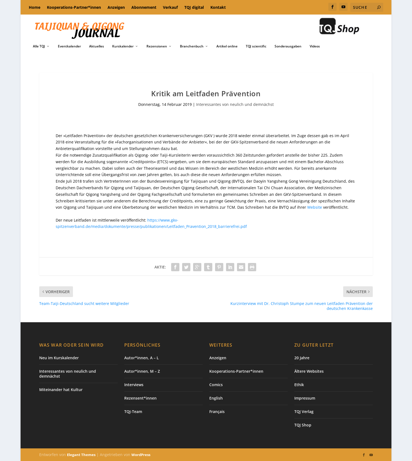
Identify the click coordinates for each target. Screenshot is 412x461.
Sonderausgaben (288, 46)
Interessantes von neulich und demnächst (235, 104)
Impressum (304, 398)
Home (34, 7)
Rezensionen (156, 46)
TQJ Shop (302, 425)
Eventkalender (69, 46)
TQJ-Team (133, 411)
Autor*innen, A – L (141, 357)
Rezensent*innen (140, 398)
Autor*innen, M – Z (142, 371)
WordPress (140, 454)
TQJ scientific (256, 46)
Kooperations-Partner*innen (74, 7)
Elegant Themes (81, 454)
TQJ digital (194, 7)
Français (217, 411)
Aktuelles (96, 46)
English (216, 398)
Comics (216, 384)
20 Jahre (301, 357)
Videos (315, 46)
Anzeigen (116, 7)
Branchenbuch (192, 46)
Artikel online (227, 46)
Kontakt (218, 7)
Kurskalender (123, 46)
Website (314, 207)
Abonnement (143, 7)
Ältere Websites (309, 371)
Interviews (133, 384)
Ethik (299, 384)
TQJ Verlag (304, 411)
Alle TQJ (39, 46)
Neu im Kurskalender (59, 357)
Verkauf (170, 7)
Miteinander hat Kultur (61, 389)
